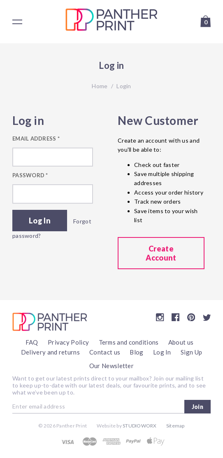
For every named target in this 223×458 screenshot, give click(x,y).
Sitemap (175, 426)
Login (123, 85)
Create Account (161, 253)
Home (99, 85)
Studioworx (139, 426)
